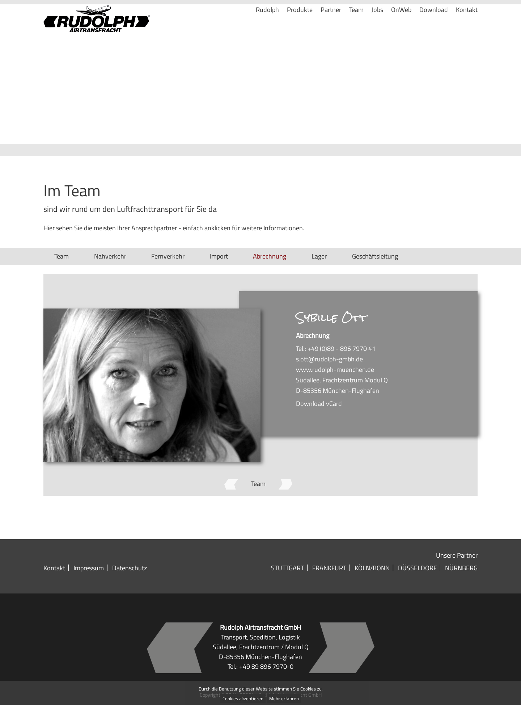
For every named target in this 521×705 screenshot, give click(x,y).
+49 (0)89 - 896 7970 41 (342, 348)
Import (219, 256)
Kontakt (467, 28)
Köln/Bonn (372, 567)
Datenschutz (129, 567)
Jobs (377, 28)
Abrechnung (269, 256)
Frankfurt (329, 567)
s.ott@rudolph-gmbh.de (329, 358)
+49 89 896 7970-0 (266, 666)
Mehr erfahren (284, 699)
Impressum (88, 567)
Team (356, 28)
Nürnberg (461, 567)
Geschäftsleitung (375, 256)
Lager (319, 256)
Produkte (300, 28)
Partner (331, 28)
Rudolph (267, 28)
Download (433, 28)
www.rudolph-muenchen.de (335, 369)
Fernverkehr (168, 256)
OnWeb (401, 28)
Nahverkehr (110, 256)
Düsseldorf (417, 567)
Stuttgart (287, 567)
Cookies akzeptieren (243, 699)
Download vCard (319, 403)
